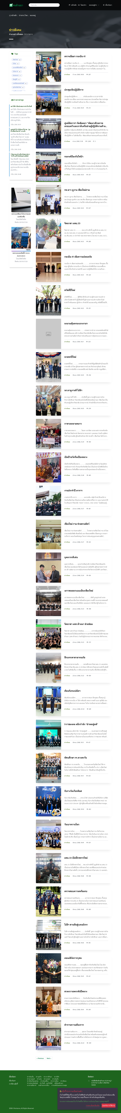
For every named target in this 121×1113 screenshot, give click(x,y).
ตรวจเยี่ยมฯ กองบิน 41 (75, 56)
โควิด (16, 63)
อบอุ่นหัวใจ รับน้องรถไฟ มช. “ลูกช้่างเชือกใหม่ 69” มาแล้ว (20, 130)
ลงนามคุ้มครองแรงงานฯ (76, 324)
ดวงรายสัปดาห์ (31, 1085)
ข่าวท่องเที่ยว (45, 1081)
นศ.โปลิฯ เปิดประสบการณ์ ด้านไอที (21, 106)
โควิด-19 (16, 71)
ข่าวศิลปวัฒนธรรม (32, 1081)
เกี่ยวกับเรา (107, 5)
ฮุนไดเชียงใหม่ (18, 87)
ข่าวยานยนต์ (31, 1079)
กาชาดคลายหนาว (73, 424)
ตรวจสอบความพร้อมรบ (75, 891)
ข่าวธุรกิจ (39, 1076)
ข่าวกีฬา (56, 1076)
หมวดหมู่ (33, 15)
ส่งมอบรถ (17, 75)
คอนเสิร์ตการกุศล (73, 958)
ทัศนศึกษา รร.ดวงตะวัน (75, 758)
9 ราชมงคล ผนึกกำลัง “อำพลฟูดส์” (81, 724)
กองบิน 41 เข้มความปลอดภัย (78, 257)
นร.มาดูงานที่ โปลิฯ (73, 390)
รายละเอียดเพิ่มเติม (93, 1105)
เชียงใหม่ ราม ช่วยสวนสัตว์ (76, 524)
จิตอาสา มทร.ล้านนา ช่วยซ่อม (78, 624)
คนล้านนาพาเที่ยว (43, 1085)
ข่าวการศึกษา (48, 1076)
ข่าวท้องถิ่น (30, 1076)
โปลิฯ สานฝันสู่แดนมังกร (76, 925)
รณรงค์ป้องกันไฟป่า (73, 157)
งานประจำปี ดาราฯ (73, 491)
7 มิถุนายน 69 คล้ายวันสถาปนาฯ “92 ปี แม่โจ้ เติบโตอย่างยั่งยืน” (20, 155)
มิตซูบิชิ (16, 79)
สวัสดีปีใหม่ (69, 290)
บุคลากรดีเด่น (71, 557)
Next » (49, 1058)
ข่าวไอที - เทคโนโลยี (46, 1083)
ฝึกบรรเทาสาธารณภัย (74, 657)
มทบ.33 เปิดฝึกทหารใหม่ (76, 858)
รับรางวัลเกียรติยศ (73, 791)
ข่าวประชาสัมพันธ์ (32, 1083)
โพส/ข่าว (82, 5)
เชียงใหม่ (16, 59)
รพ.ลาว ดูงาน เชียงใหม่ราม (77, 190)
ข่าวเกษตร (47, 1079)
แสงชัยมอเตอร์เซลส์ (19, 83)
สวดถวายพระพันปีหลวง (75, 991)
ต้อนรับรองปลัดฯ (72, 691)
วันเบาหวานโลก (71, 824)
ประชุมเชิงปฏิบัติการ (73, 90)
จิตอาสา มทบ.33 (72, 223)
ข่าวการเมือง (54, 1081)
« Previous (40, 1058)
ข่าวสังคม (63, 1081)
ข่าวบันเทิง (55, 1079)
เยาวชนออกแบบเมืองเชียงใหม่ (78, 591)
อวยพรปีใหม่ (70, 357)
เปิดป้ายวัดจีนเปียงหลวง (75, 457)
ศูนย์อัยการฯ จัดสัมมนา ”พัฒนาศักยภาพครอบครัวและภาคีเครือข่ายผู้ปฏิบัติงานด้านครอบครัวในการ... (85, 125)
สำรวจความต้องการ (74, 1025)
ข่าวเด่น (39, 1079)
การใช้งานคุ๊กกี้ (13, 1084)
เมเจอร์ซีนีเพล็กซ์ (19, 67)
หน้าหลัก (73, 5)
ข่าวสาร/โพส (23, 15)
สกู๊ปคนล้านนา (59, 1083)
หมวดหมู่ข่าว (94, 5)
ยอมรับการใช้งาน (108, 1105)
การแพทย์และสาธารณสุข (59, 1085)
